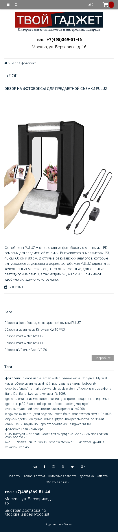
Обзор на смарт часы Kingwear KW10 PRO (34, 329)
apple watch (66, 388)
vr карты (11, 447)
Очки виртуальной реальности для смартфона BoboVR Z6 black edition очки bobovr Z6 (56, 435)
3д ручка (88, 378)
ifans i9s (11, 393)
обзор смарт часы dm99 (32, 383)
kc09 (18, 424)
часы (9, 383)
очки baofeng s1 (17, 388)
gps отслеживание (54, 424)
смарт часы (32, 378)
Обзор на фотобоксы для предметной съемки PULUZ (55, 88)
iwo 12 (42, 442)
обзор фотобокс (49, 404)
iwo (30, 393)
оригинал (98, 419)
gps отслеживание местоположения (32, 398)
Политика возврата (62, 476)
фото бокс (62, 414)
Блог (14, 63)
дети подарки (43, 414)
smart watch (52, 378)
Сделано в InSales (59, 524)
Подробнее (103, 358)
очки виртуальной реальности (66, 419)
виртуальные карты (66, 383)
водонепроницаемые (93, 398)
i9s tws (21, 442)
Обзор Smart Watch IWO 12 (23, 336)
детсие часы (44, 393)
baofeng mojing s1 (77, 404)
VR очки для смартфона (94, 388)
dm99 (9, 424)
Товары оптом (34, 476)
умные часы (71, 378)
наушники (31, 424)
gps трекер (68, 398)
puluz (32, 442)
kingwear (85, 442)
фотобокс (13, 378)
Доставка (87, 476)
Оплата (102, 476)
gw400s (98, 442)
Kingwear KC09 (80, 424)
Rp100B (60, 393)
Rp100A (106, 414)
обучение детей (16, 419)
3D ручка (35, 419)
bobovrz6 (89, 383)
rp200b (80, 409)
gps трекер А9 (15, 404)
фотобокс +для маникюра (24, 429)
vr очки (24, 447)
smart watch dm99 (85, 414)
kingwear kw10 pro (18, 414)
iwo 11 (10, 442)
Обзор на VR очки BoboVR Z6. (26, 350)
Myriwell (101, 378)
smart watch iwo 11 (63, 442)
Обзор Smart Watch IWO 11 (23, 343)
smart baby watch (43, 388)
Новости (13, 476)
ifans (22, 393)
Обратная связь (57, 482)
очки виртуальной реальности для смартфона (39, 409)
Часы (31, 404)
